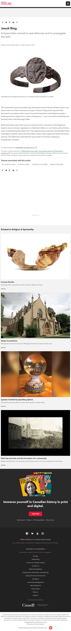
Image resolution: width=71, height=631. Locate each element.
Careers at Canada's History (35, 562)
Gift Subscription (39, 520)
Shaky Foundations (9, 341)
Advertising (35, 559)
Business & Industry (23, 164)
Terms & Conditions (39, 624)
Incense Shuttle (7, 282)
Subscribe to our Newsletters (35, 549)
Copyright (26, 622)
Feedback (35, 579)
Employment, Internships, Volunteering (35, 572)
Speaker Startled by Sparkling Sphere (17, 400)
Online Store (35, 589)
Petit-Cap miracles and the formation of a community (24, 458)
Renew (29, 520)
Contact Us (35, 566)
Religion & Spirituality (56, 164)
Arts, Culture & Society (8, 164)
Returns (35, 592)
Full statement (63, 620)
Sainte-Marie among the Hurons (26, 147)
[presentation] (35, 256)
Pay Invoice (50, 520)
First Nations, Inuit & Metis (40, 164)
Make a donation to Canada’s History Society (35, 539)
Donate (35, 556)
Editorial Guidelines (35, 569)
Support (35, 595)
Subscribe (37, 514)
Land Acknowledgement (35, 582)
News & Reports (35, 585)
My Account (21, 520)
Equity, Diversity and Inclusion (35, 576)
